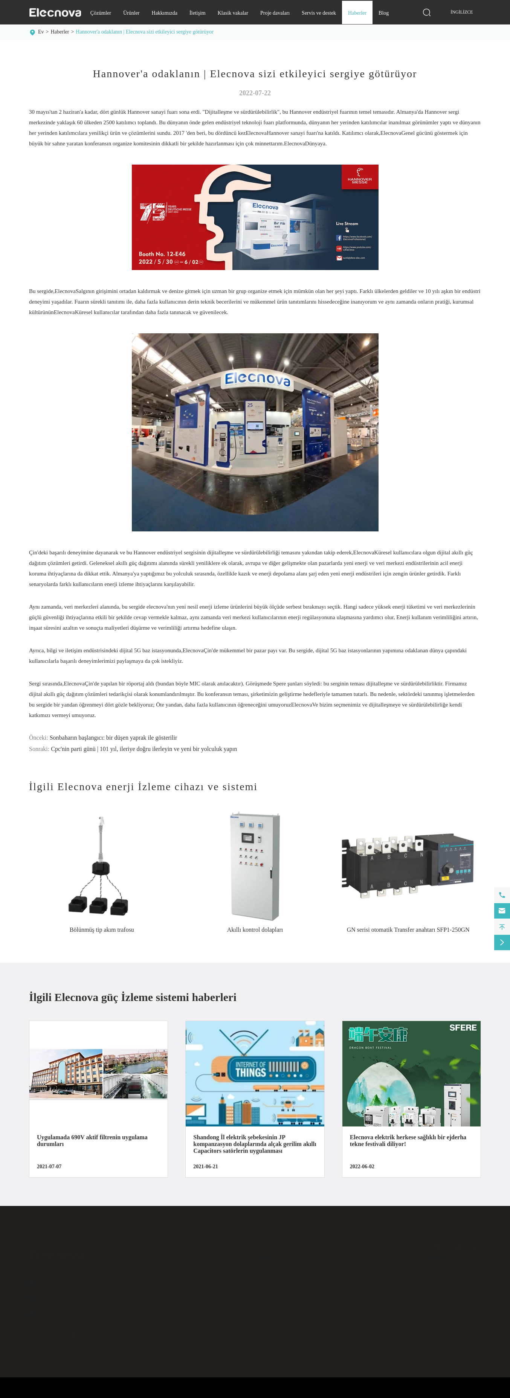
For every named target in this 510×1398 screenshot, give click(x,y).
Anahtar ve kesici (279, 1317)
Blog (384, 13)
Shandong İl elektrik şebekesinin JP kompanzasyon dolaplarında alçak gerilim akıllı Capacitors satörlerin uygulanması (254, 1144)
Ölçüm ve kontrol (279, 1268)
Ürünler (131, 13)
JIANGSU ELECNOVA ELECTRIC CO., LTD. (97, 1392)
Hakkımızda (164, 13)
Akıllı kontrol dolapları (255, 929)
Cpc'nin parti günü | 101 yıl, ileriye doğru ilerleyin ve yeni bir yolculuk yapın (144, 749)
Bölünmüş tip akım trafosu (102, 929)
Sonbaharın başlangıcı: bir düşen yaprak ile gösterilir (113, 737)
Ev (41, 32)
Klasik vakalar (233, 13)
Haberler (357, 13)
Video (439, 1337)
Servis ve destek (319, 13)
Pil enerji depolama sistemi (289, 1327)
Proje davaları (275, 13)
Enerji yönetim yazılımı (286, 1308)
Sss (436, 1327)
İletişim (197, 13)
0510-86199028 (56, 1296)
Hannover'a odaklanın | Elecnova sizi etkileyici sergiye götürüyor (144, 32)
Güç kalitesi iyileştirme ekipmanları (299, 1278)
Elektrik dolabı (277, 1288)
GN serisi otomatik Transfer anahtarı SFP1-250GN (408, 929)
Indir (438, 1317)
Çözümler (100, 13)
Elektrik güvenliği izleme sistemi (296, 1298)
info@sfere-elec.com (62, 1281)
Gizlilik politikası (465, 1392)
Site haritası (424, 1392)
